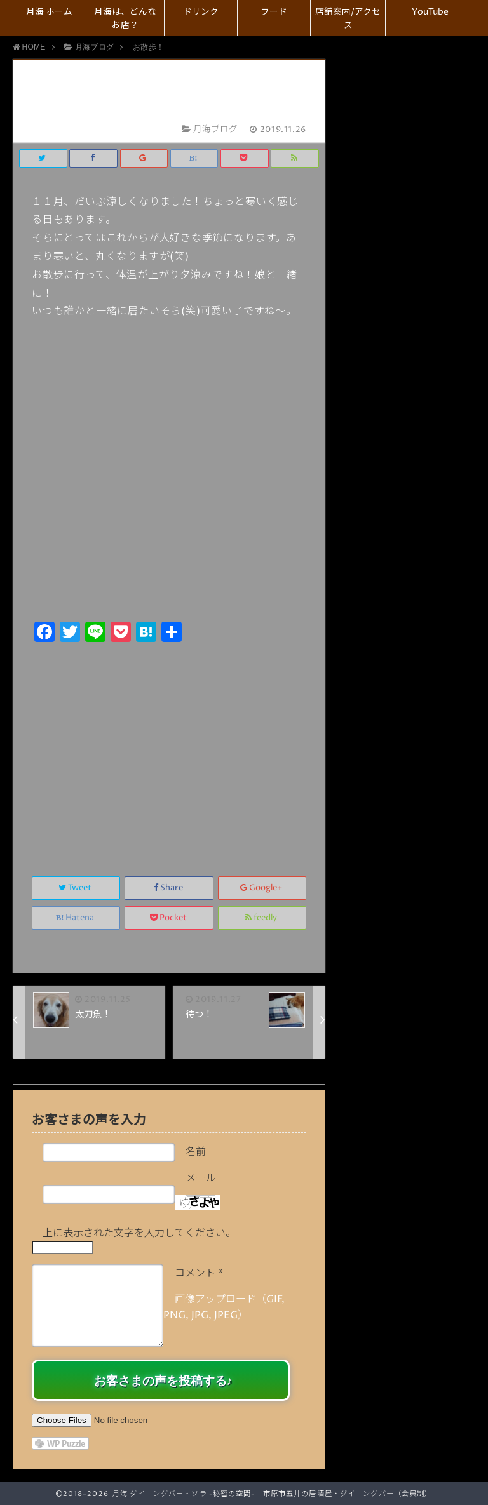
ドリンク (201, 12)
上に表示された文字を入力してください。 (139, 1233)
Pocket (169, 918)
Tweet (75, 888)
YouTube (430, 12)
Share (169, 888)
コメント (199, 1273)
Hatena (76, 918)
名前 (196, 1152)
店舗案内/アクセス (348, 18)
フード (274, 12)
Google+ (262, 888)
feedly (262, 918)
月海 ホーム (49, 12)
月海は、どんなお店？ (125, 18)
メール (201, 1178)
